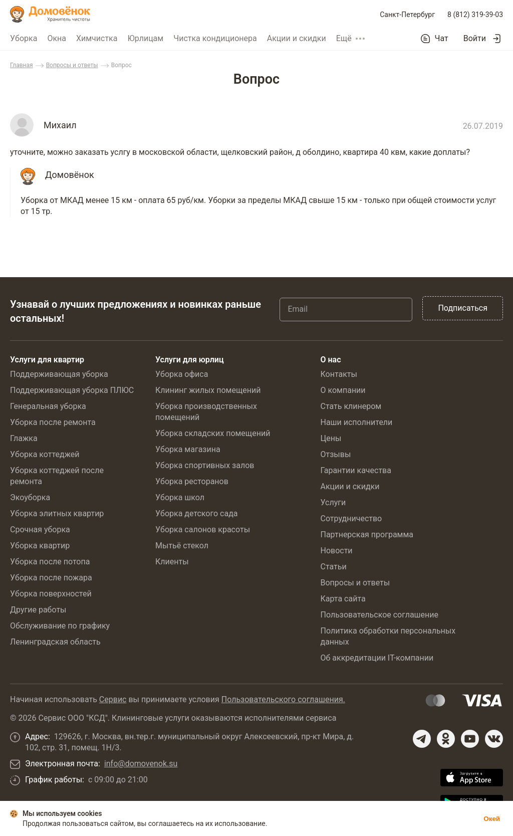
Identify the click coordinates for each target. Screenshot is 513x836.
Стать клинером (350, 406)
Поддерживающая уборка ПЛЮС (72, 390)
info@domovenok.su (140, 763)
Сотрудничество (351, 518)
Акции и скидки (296, 38)
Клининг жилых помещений (208, 390)
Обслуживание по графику (60, 626)
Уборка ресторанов (191, 481)
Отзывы (335, 454)
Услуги (333, 502)
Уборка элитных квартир (57, 513)
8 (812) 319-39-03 (475, 15)
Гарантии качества (355, 470)
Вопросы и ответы (72, 65)
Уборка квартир (40, 545)
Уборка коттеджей (45, 454)
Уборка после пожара (51, 577)
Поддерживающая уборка (59, 374)
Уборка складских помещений (212, 433)
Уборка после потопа (50, 561)
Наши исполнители (356, 422)
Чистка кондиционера (215, 38)
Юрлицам (145, 38)
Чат (441, 38)
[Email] (346, 309)
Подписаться (462, 308)
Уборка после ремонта (53, 422)
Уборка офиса (181, 374)
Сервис (113, 699)
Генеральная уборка (48, 406)
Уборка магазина (187, 449)
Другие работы (38, 609)
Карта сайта (342, 598)
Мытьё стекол (181, 545)
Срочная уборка (40, 529)
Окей (491, 818)
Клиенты (172, 561)
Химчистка (97, 38)
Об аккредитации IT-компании (376, 658)
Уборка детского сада (196, 513)
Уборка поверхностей (51, 593)
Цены (330, 438)
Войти (474, 38)
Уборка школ (179, 497)
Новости (336, 550)
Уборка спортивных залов (204, 465)
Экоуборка (30, 497)
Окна (56, 38)
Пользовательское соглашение (379, 614)
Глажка (24, 438)
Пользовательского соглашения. (283, 699)
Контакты (338, 374)
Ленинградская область (55, 642)
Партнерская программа (366, 534)
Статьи (333, 566)
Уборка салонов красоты (202, 529)
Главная (21, 65)
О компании (342, 390)
